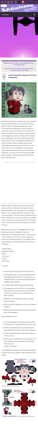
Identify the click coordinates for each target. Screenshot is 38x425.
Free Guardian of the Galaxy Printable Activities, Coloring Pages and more (19, 69)
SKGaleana (5, 14)
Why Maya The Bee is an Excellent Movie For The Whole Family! (20, 64)
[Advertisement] (19, 37)
